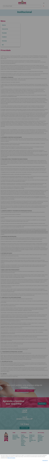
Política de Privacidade (11, 457)
